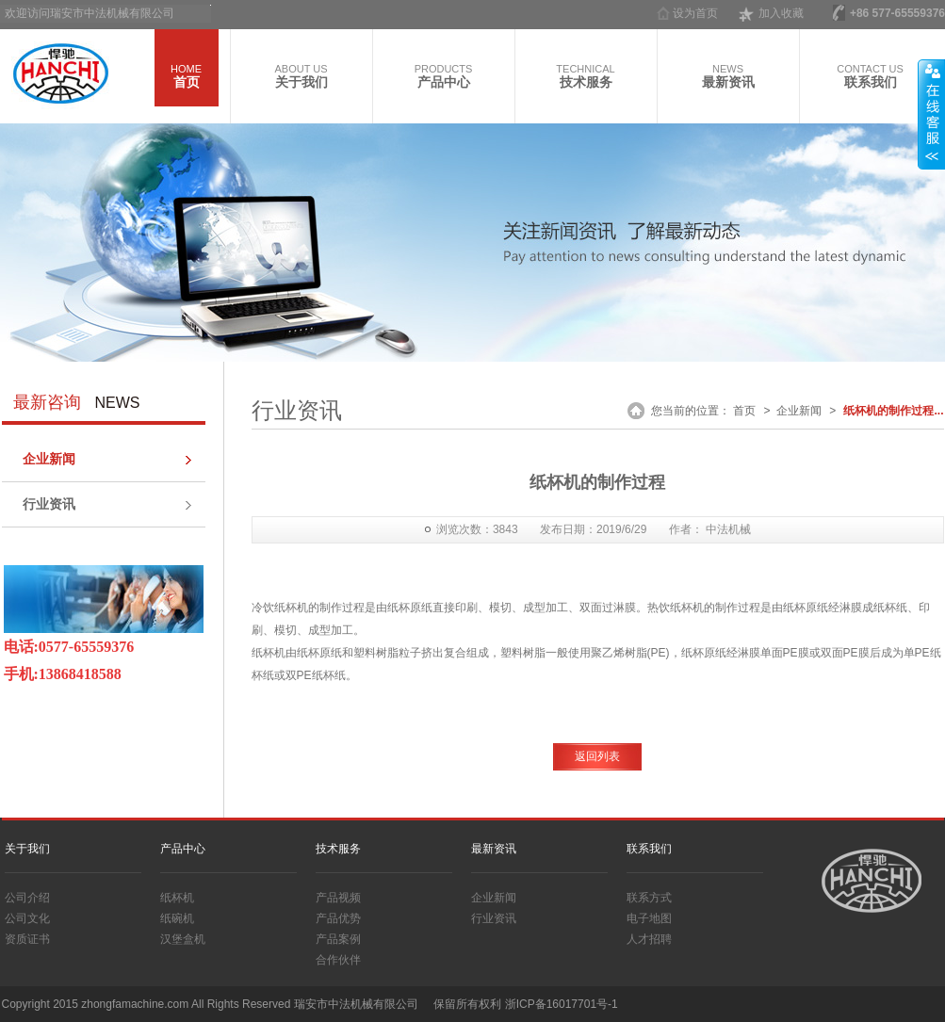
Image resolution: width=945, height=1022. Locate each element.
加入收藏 (781, 13)
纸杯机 (177, 897)
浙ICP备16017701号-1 (561, 1004)
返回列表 (597, 756)
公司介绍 (27, 897)
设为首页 (695, 13)
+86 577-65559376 (897, 13)
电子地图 (649, 918)
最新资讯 (493, 848)
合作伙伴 (338, 959)
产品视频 (338, 897)
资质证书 (27, 939)
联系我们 (649, 848)
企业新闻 (49, 458)
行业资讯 (49, 503)
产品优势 (338, 918)
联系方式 (649, 897)
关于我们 (27, 848)
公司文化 (27, 918)
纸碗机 (177, 918)
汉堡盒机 (182, 939)
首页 (744, 410)
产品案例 (338, 939)
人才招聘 (649, 939)
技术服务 (338, 848)
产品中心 (182, 848)
